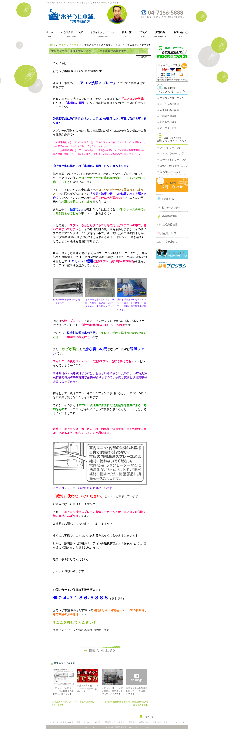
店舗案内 (160, 32)
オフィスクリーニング (102, 32)
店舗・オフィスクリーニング (88, 722)
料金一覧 (126, 32)
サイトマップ (179, 722)
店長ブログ (75, 45)
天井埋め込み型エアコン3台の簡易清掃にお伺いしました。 (87, 688)
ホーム (49, 32)
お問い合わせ (181, 32)
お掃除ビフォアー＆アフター (114, 722)
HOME (51, 45)
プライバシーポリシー (162, 722)
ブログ (142, 32)
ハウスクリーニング (72, 32)
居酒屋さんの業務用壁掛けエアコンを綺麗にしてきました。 (136, 691)
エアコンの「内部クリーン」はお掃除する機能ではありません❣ (63, 691)
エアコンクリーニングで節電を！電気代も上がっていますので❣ (112, 691)
